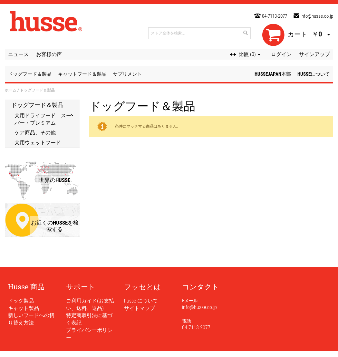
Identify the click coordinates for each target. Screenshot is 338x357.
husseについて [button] (313, 74)
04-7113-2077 (274, 16)
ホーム (10, 89)
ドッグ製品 (21, 301)
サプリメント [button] (127, 74)
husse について (141, 301)
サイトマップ (139, 308)
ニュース (18, 54)
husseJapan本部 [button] (273, 74)
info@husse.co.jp (317, 16)
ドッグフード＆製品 (37, 105)
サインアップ (314, 54)
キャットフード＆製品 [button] (82, 74)
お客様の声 (49, 54)
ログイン (281, 54)
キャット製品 (23, 308)
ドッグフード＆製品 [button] (30, 74)
